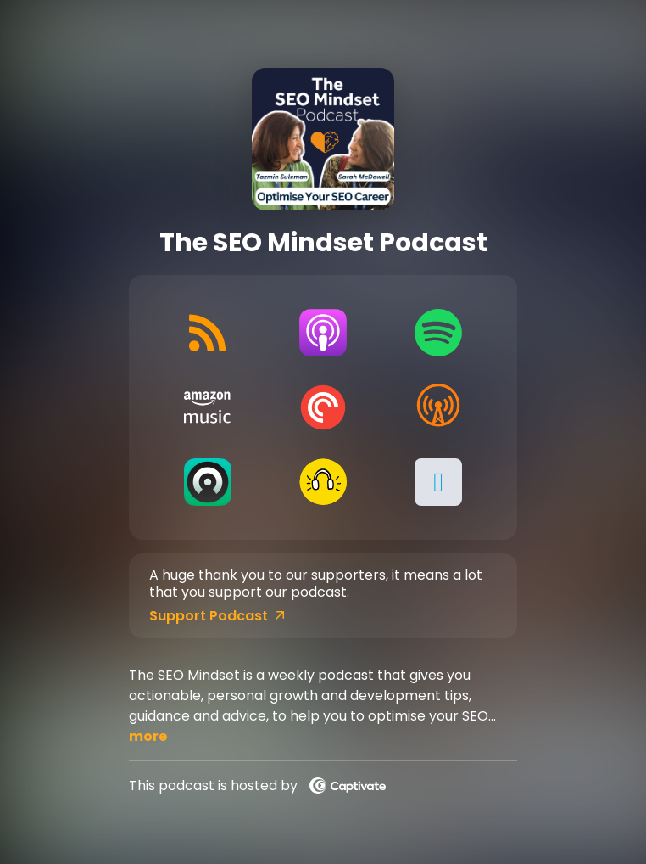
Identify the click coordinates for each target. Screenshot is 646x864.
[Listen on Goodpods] (323, 482)
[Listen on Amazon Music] (207, 407)
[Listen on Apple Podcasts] (323, 332)
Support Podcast (217, 616)
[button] (438, 482)
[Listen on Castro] (207, 482)
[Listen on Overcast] (438, 407)
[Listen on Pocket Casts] (323, 407)
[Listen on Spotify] (438, 332)
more (148, 736)
